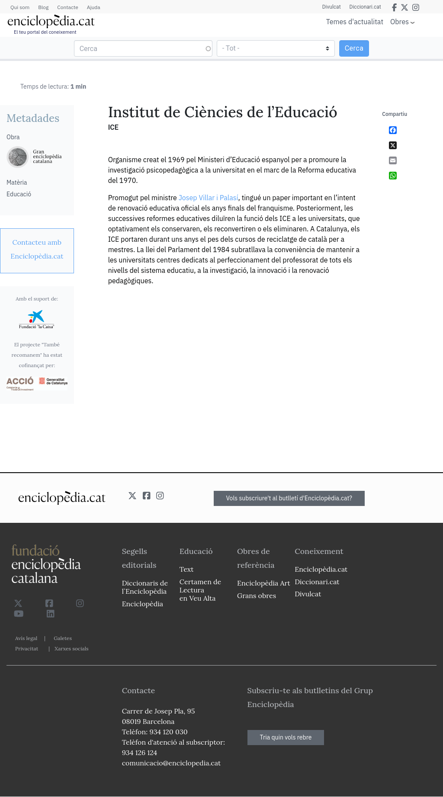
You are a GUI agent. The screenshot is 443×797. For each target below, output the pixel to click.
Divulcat (331, 7)
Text (187, 569)
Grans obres (256, 595)
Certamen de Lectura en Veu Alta (200, 589)
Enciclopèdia (142, 603)
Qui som (19, 7)
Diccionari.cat (365, 7)
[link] (37, 249)
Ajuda (93, 7)
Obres (399, 21)
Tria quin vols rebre (286, 737)
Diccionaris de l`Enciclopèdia (145, 587)
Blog (43, 7)
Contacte (67, 7)
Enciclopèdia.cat (321, 569)
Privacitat (26, 648)
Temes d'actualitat (354, 22)
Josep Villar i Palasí (208, 197)
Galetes (63, 638)
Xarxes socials (71, 648)
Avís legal (26, 638)
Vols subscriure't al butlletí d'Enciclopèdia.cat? (289, 498)
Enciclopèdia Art (263, 583)
